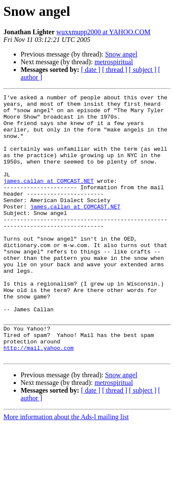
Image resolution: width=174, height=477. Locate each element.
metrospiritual (113, 62)
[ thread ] (114, 69)
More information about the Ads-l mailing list (66, 469)
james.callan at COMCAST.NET (48, 199)
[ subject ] (142, 69)
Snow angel (121, 54)
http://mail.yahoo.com (38, 399)
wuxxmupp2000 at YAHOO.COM (103, 32)
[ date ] (90, 69)
